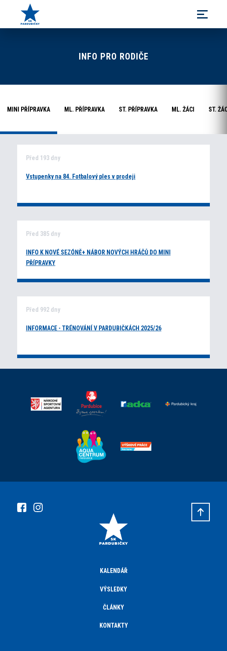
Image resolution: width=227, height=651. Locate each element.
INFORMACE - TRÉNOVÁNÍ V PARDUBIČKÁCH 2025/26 (93, 328)
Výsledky (113, 589)
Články (113, 607)
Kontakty (113, 625)
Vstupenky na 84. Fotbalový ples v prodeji (80, 176)
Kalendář (114, 570)
